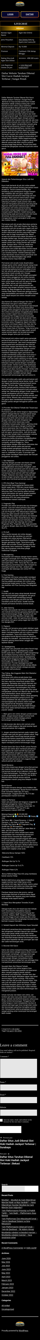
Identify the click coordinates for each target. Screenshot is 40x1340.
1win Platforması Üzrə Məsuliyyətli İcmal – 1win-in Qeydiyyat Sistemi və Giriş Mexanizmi (20, 1221)
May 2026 (6, 1262)
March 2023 (7, 1280)
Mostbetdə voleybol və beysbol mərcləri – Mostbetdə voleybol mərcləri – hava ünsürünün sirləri (19, 1235)
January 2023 (7, 1287)
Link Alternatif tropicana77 (25, 66)
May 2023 (6, 1273)
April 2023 (6, 1277)
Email (3, 1095)
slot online (18, 1031)
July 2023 (6, 1266)
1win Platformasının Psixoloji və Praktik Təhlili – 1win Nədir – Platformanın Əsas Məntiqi (19, 1213)
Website (3, 1107)
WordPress (23, 1331)
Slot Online (23, 40)
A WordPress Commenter (12, 1248)
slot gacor (10, 1031)
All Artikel (15, 1029)
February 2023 (8, 1284)
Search (5, 1184)
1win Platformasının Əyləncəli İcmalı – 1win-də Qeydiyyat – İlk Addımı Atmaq (18, 1228)
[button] (10, 14)
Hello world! (31, 1248)
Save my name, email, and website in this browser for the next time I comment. (18, 1121)
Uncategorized (8, 1309)
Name (3, 1082)
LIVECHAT (21, 23)
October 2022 (7, 1295)
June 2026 (6, 1258)
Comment (4, 1056)
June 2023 (6, 1269)
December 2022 (8, 1291)
